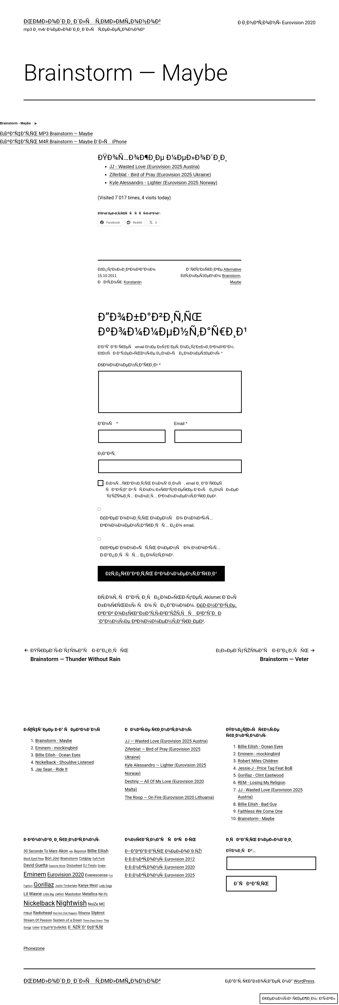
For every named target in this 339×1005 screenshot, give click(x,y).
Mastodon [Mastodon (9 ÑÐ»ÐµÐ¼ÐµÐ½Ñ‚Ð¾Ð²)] (73, 894)
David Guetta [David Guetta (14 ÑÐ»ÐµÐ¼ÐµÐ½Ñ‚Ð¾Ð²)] (36, 865)
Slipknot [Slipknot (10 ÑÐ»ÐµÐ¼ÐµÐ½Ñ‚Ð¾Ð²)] (98, 913)
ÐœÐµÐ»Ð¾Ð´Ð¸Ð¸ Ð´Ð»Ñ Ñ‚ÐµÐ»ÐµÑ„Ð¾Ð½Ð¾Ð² (92, 21)
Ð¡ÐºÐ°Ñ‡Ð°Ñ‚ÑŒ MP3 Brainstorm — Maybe (46, 133)
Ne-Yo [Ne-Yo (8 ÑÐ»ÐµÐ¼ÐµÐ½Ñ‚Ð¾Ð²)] (103, 894)
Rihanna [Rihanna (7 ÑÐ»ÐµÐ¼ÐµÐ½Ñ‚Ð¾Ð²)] (84, 913)
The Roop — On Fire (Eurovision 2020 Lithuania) (169, 797)
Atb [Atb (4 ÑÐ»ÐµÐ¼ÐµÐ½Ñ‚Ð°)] (71, 851)
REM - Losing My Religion (261, 782)
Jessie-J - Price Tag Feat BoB (265, 768)
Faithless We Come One (260, 811)
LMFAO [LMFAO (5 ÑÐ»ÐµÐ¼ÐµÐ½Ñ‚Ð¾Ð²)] (59, 894)
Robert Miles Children (258, 760)
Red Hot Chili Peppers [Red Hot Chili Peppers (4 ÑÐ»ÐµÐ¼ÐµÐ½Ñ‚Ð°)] (65, 913)
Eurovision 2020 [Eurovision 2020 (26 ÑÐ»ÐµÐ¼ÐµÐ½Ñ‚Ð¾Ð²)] (65, 875)
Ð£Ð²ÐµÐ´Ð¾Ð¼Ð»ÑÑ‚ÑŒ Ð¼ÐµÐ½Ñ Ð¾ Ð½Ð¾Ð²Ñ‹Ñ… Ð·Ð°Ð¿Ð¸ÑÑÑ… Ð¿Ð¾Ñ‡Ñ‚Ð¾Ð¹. (160, 551)
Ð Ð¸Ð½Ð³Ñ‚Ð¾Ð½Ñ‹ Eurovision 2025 (160, 875)
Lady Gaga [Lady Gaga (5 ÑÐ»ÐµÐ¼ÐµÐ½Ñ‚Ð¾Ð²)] (105, 885)
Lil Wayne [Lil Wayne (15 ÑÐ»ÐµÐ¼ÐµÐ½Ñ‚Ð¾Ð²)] (33, 893)
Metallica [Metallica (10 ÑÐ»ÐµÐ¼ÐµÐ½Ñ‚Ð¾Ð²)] (89, 894)
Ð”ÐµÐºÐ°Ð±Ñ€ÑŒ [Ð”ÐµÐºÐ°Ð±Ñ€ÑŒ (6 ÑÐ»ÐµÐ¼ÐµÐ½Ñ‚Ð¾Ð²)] (54, 927)
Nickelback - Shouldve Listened (64, 762)
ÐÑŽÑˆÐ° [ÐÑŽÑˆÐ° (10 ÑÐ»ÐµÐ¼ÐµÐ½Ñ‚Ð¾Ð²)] (77, 927)
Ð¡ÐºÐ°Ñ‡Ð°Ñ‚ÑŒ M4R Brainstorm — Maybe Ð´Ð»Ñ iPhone (63, 141)
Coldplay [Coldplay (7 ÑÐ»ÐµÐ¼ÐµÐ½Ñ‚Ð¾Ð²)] (85, 858)
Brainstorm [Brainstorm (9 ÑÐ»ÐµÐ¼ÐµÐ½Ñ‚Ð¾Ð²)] (69, 858)
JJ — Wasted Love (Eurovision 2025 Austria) (166, 741)
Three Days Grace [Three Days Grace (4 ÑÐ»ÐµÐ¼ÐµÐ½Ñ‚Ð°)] (93, 920)
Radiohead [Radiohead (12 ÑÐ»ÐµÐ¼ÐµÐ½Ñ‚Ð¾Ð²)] (42, 912)
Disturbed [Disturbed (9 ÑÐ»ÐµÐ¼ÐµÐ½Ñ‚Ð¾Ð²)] (74, 865)
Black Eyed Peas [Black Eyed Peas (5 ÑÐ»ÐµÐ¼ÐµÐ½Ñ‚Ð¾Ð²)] (34, 858)
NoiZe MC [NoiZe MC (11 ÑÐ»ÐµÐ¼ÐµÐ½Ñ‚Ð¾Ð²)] (96, 904)
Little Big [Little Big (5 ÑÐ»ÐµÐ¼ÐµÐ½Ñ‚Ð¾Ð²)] (48, 894)
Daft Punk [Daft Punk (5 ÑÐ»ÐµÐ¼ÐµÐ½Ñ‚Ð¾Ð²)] (99, 858)
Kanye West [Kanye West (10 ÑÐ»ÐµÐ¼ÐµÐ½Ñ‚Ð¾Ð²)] (88, 885)
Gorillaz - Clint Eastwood (261, 775)
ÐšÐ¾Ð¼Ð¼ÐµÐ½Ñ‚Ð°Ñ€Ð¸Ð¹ (129, 365)
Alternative (232, 269)
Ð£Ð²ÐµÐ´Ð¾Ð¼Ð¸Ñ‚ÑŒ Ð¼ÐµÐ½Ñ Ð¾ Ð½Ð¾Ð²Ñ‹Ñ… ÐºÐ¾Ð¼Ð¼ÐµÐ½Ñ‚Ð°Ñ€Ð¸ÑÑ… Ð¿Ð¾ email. (157, 522)
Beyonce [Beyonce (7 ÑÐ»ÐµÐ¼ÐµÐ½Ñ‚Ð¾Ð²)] (80, 851)
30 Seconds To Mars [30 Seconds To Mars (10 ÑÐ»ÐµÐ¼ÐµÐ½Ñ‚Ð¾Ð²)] (41, 851)
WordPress (304, 981)
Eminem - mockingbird (56, 747)
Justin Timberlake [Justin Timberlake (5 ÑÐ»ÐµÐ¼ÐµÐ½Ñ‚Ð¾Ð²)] (66, 885)
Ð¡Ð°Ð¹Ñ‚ (106, 453)
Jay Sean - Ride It (51, 769)
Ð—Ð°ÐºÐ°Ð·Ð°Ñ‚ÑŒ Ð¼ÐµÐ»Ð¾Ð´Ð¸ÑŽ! (163, 851)
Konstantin (133, 282)
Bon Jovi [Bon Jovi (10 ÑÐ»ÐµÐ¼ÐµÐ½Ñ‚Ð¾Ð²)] (52, 858)
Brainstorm (231, 276)
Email (180, 423)
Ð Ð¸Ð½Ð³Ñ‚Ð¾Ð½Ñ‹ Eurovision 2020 (276, 22)
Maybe (235, 282)
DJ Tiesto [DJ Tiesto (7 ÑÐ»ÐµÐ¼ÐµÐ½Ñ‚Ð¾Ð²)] (90, 865)
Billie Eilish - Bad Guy (257, 804)
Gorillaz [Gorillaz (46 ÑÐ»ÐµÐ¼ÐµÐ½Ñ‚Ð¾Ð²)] (44, 884)
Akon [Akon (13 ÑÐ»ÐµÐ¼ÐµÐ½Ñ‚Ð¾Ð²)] (63, 851)
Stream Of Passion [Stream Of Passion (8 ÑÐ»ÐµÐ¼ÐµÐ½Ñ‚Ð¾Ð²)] (38, 920)
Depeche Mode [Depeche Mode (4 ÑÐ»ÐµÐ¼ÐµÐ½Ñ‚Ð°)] (57, 865)
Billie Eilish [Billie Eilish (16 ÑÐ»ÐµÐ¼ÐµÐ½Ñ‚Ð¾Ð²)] (97, 851)
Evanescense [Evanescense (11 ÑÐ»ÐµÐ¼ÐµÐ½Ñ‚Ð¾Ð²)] (96, 875)
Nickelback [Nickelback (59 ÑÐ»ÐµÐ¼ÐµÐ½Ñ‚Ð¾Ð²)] (39, 903)
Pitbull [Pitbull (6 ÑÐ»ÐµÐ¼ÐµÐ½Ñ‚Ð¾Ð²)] (28, 913)
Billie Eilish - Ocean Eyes (58, 754)
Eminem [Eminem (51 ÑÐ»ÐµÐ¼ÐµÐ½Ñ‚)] (35, 874)
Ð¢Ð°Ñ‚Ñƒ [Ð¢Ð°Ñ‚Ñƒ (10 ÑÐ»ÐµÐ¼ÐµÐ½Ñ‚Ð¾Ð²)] (95, 927)
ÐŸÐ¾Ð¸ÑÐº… (240, 850)
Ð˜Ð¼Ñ (108, 423)
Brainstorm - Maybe (53, 740)
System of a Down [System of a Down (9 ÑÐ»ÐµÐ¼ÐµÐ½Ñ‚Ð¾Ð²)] (67, 920)
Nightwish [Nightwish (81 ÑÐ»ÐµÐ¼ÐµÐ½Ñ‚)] (71, 903)
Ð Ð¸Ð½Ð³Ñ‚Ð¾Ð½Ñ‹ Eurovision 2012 (160, 859)
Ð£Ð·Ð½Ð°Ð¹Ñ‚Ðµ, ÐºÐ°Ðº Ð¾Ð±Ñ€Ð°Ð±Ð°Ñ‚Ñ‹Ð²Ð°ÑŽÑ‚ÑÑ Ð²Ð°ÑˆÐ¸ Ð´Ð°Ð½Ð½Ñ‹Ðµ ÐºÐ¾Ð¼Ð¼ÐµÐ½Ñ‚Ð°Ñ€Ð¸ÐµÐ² (167, 613)
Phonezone (34, 948)
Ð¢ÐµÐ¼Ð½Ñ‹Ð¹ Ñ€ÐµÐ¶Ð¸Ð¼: (298, 999)
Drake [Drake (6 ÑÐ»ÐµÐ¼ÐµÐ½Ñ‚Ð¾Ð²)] (101, 865)
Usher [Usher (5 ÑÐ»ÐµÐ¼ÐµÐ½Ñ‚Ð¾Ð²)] (36, 927)
